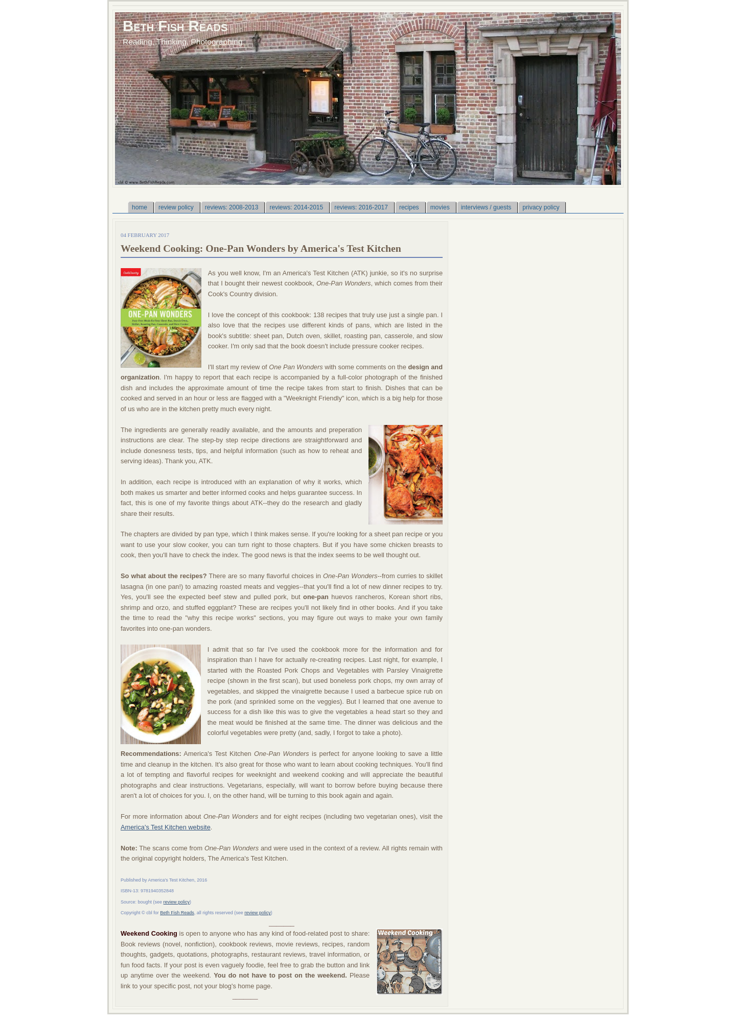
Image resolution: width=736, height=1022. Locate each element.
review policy (177, 902)
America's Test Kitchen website (166, 827)
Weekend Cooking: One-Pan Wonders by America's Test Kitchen (261, 248)
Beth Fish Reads (175, 25)
